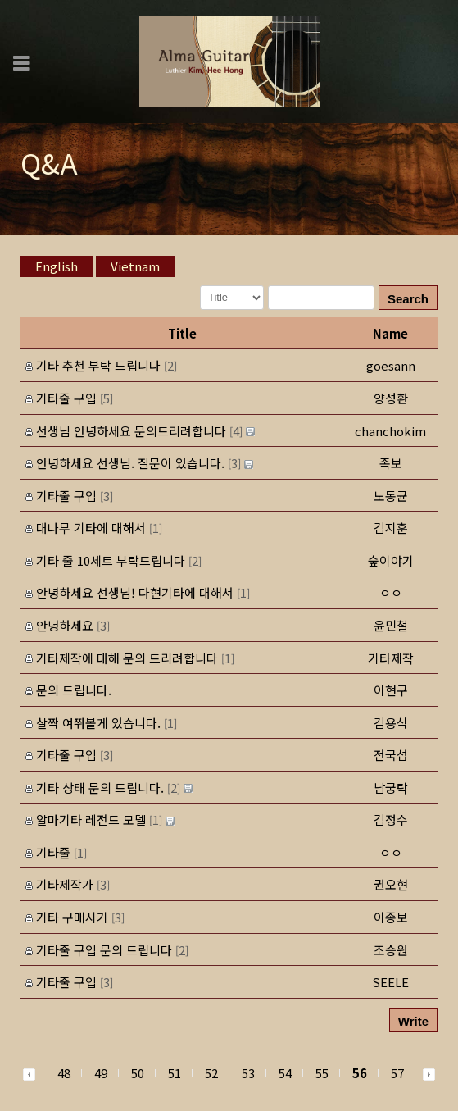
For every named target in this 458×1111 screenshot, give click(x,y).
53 (248, 1072)
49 (100, 1072)
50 (137, 1072)
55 (322, 1072)
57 (397, 1072)
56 (359, 1072)
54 (285, 1072)
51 (174, 1072)
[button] (391, 398)
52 (211, 1072)
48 (63, 1072)
